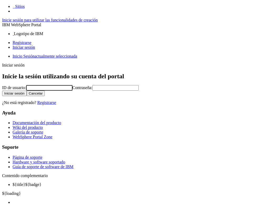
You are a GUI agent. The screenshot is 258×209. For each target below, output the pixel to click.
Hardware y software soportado (39, 162)
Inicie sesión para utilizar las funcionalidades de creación (50, 20)
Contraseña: (82, 87)
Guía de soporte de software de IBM (43, 166)
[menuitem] (134, 202)
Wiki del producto (28, 127)
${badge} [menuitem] (27, 184)
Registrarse (22, 42)
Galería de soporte (28, 132)
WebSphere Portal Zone (32, 137)
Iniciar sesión (24, 47)
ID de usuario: (14, 87)
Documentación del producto (37, 122)
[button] (19, 6)
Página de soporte (27, 157)
